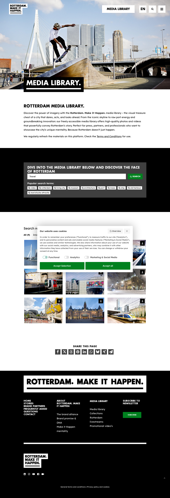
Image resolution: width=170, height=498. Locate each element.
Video (32, 188)
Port (101, 188)
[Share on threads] (71, 352)
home (27, 401)
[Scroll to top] (164, 477)
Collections (96, 413)
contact (29, 414)
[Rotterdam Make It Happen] (18, 12)
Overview (115, 231)
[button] (25, 474)
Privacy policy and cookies (98, 487)
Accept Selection (62, 265)
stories (28, 403)
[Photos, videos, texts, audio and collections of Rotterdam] (76, 176)
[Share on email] (111, 352)
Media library (97, 409)
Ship (122, 188)
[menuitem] (119, 11)
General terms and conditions (73, 487)
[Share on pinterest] (77, 352)
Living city (59, 188)
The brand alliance (67, 414)
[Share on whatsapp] (91, 352)
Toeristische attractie (38, 192)
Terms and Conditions (109, 136)
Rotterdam (45, 188)
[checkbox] (50, 257)
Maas (111, 188)
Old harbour (134, 188)
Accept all (108, 265)
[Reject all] (127, 231)
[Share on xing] (104, 352)
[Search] (151, 11)
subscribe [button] (132, 415)
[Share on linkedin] (84, 352)
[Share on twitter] (64, 352)
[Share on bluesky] (97, 352)
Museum (73, 188)
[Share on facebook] (57, 352)
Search (135, 177)
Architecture (88, 188)
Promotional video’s (101, 426)
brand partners (34, 406)
